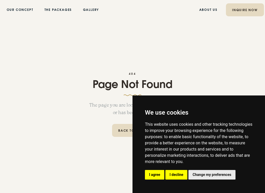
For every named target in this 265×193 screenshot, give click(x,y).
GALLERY (91, 10)
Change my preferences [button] (212, 175)
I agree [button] (154, 175)
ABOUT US (208, 10)
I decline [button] (176, 175)
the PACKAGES (58, 10)
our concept (20, 10)
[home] (132, 9)
